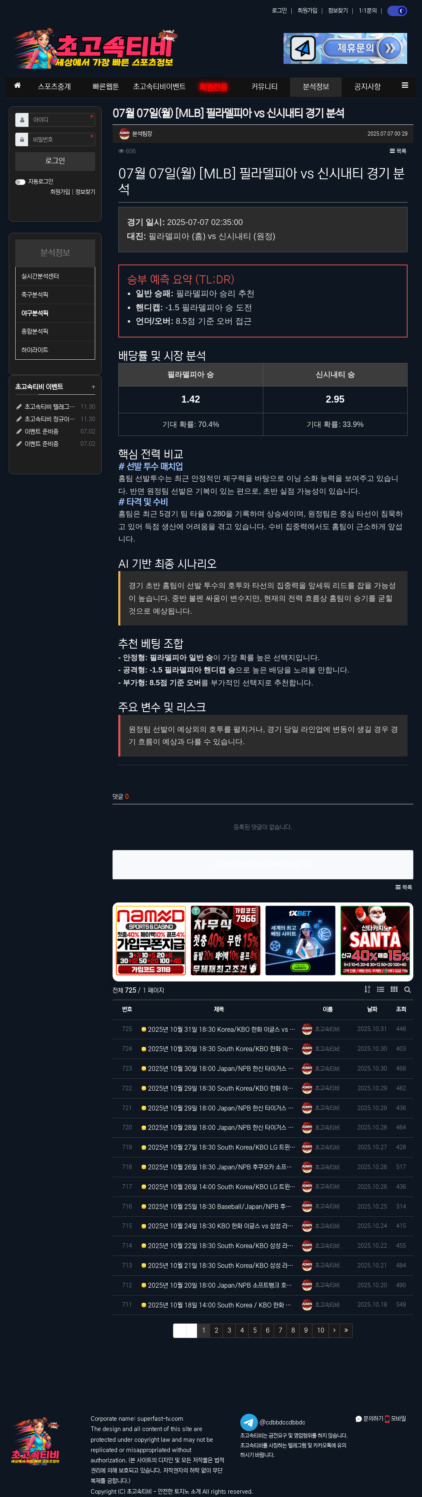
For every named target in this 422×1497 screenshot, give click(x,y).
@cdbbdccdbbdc (282, 1422)
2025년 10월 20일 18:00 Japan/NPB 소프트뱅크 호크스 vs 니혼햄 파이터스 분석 (219, 1285)
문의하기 (370, 1418)
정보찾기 (338, 10)
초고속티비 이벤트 (39, 387)
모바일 (395, 1418)
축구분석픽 (34, 294)
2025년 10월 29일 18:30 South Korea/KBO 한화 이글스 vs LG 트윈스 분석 (219, 1088)
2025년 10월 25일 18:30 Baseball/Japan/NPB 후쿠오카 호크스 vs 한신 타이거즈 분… (219, 1206)
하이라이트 (34, 350)
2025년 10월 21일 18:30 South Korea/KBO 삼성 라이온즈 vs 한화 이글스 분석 (219, 1265)
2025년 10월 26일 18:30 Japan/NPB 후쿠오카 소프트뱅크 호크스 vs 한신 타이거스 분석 (219, 1167)
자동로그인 (40, 181)
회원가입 (307, 10)
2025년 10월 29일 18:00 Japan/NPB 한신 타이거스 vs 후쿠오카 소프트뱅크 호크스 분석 (219, 1108)
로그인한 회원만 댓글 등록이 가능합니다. (263, 864)
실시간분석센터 (40, 276)
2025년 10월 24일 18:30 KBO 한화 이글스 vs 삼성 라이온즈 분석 (219, 1226)
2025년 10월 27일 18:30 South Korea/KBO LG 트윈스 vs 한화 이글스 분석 (219, 1147)
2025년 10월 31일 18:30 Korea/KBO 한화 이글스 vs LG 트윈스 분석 (219, 1029)
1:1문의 (368, 10)
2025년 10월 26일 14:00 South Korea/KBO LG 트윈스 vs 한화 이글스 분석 (219, 1186)
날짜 (372, 1009)
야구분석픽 (34, 313)
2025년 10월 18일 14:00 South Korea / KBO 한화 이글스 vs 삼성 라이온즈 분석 (219, 1305)
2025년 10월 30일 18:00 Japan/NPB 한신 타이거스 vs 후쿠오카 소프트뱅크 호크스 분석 (219, 1068)
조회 (401, 1009)
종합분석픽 (34, 331)
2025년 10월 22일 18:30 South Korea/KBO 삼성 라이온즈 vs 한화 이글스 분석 (219, 1245)
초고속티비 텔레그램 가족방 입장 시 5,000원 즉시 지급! (46, 406)
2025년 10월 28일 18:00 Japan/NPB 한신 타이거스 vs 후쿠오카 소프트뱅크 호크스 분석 (219, 1127)
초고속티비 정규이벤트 (46, 419)
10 (320, 1330)
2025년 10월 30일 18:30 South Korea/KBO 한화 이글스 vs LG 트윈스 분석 (219, 1048)
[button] (404, 85)
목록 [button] (398, 151)
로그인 (279, 10)
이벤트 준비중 (37, 431)
